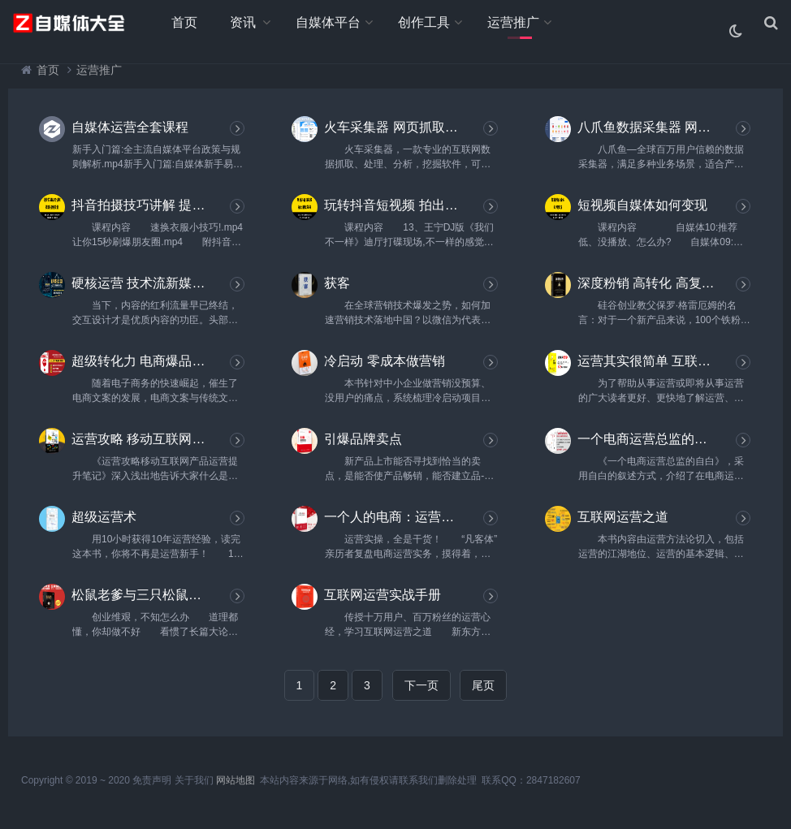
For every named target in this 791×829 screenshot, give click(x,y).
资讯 (243, 22)
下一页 (421, 685)
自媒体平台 (328, 22)
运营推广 (513, 22)
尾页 (483, 685)
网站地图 (235, 780)
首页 (184, 22)
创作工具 (424, 22)
